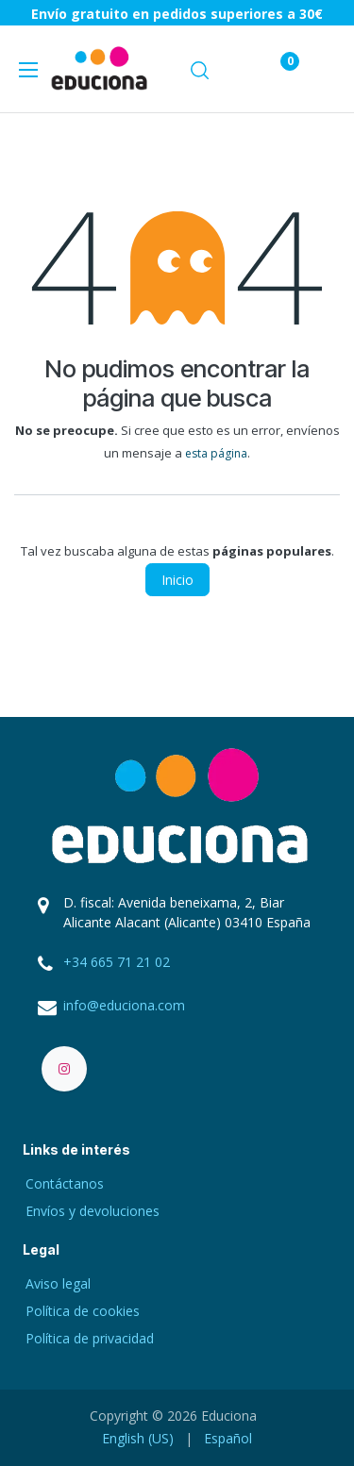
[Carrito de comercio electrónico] (234, 68)
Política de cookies (82, 1311)
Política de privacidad (89, 1338)
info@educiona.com (124, 1005)
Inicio (177, 580)
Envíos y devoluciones (92, 1211)
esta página (216, 453)
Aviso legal (58, 1283)
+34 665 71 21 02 (116, 962)
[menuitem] (138, 1438)
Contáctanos (64, 1183)
